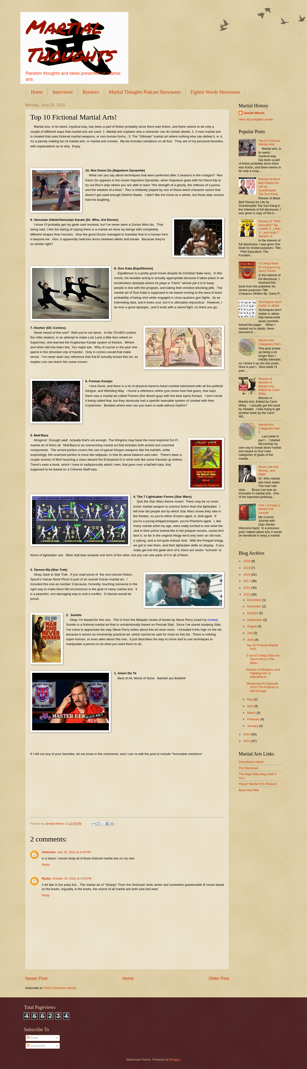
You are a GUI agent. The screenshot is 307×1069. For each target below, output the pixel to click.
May (250, 699)
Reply (46, 864)
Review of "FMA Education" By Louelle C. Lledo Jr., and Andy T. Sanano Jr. (269, 228)
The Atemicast (248, 768)
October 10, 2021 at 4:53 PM (72, 878)
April (250, 706)
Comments (36, 1045)
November (254, 606)
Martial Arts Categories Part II (269, 428)
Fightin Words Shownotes (215, 92)
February (253, 719)
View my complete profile (256, 119)
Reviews (91, 92)
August (252, 626)
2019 (247, 568)
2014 (247, 734)
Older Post (219, 978)
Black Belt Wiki (249, 790)
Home (37, 92)
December (254, 600)
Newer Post (36, 978)
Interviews (63, 92)
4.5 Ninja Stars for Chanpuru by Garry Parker (269, 267)
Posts (32, 1038)
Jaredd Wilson (254, 113)
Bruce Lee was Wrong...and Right (268, 470)
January (253, 726)
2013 (247, 741)
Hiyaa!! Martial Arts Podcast (258, 784)
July (250, 633)
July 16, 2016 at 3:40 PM (74, 852)
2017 (247, 581)
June (251, 639)
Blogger (175, 1059)
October (253, 613)
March (251, 713)
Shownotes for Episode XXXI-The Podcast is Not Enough (262, 687)
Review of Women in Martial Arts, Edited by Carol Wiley (268, 386)
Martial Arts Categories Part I (270, 342)
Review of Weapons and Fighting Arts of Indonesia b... (263, 673)
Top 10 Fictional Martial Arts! (269, 142)
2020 (247, 561)
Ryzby (46, 878)
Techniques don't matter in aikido (269, 303)
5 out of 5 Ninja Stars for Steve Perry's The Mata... (263, 659)
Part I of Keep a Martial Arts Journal (269, 508)
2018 (247, 574)
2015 (247, 594)
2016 (247, 587)
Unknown (49, 852)
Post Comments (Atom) (60, 988)
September (255, 620)
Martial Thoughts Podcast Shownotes (145, 92)
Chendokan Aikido (251, 762)
